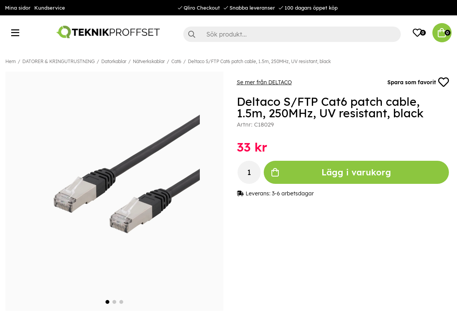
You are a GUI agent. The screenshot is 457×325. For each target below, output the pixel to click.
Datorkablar (113, 61)
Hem (10, 61)
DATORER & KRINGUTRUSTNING (58, 61)
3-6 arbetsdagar (293, 193)
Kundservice (49, 8)
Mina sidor (17, 8)
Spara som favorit (418, 82)
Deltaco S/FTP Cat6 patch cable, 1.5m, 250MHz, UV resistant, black (259, 61)
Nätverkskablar (149, 61)
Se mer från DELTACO (264, 82)
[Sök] (292, 34)
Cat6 (176, 61)
